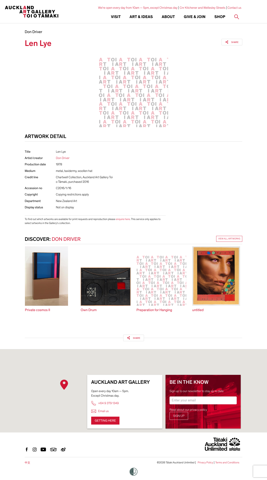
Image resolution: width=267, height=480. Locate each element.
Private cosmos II (37, 310)
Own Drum (89, 310)
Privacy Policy (205, 462)
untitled (198, 310)
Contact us (234, 7)
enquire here (123, 219)
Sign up (179, 416)
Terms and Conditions (227, 462)
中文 (27, 463)
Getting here (105, 420)
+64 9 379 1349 (105, 403)
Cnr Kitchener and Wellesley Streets (202, 7)
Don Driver (33, 32)
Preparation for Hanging (154, 310)
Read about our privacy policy (188, 410)
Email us (100, 411)
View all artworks (229, 238)
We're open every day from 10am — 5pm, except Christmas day (138, 7)
